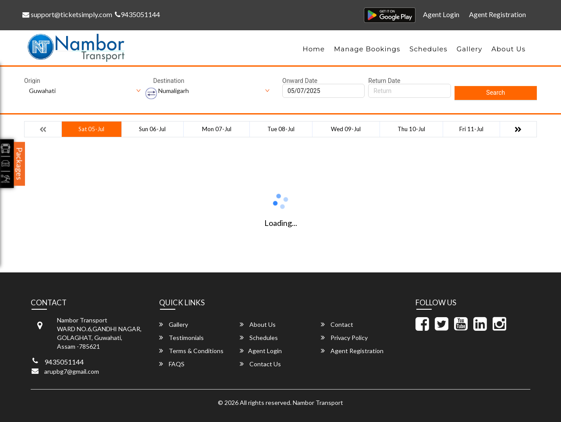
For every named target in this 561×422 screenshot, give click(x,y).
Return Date (384, 81)
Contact (337, 324)
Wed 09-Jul (346, 128)
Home (313, 49)
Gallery (470, 49)
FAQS (172, 364)
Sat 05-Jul (91, 128)
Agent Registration (497, 14)
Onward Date (299, 81)
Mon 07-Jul (216, 128)
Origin (32, 81)
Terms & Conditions (191, 350)
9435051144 (137, 14)
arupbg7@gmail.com (71, 371)
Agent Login (441, 14)
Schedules (428, 49)
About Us (508, 49)
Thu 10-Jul (411, 128)
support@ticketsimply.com (67, 14)
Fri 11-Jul (471, 128)
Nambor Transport (318, 402)
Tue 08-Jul (281, 128)
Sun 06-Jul (152, 128)
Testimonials (181, 337)
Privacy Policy (344, 337)
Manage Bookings (367, 49)
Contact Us (260, 364)
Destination (169, 81)
